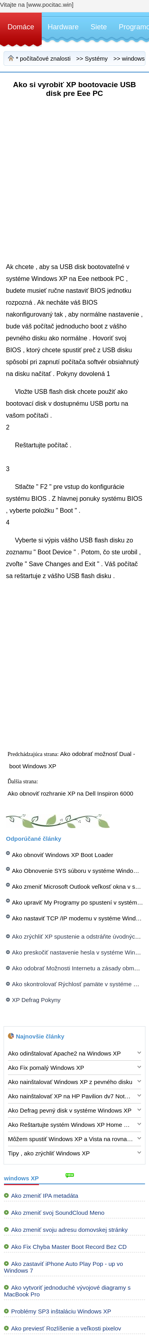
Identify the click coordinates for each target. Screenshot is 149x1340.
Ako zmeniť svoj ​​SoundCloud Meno (57, 1212)
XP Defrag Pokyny (36, 999)
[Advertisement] (74, 187)
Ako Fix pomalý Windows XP (46, 1067)
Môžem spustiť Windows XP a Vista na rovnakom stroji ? (70, 1139)
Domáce (21, 27)
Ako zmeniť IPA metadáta (44, 1195)
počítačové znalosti (45, 58)
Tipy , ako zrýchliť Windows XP (49, 1153)
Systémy (96, 58)
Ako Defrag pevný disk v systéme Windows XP (70, 1110)
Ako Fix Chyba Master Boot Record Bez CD (69, 1246)
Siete (99, 27)
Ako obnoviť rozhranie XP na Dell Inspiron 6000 (71, 793)
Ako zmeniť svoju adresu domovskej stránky (69, 1229)
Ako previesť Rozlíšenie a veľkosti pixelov (66, 1328)
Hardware (63, 27)
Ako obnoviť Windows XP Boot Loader (62, 854)
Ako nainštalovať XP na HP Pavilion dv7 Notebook (70, 1096)
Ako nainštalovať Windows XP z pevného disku (70, 1081)
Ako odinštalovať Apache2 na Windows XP (64, 1053)
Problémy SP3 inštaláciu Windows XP (61, 1311)
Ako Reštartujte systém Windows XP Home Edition (70, 1124)
